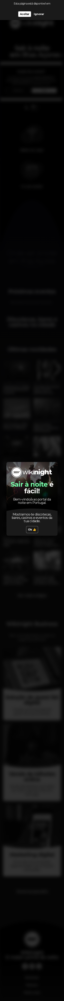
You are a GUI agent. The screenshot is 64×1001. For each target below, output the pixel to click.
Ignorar (39, 14)
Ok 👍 (32, 529)
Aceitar (24, 14)
